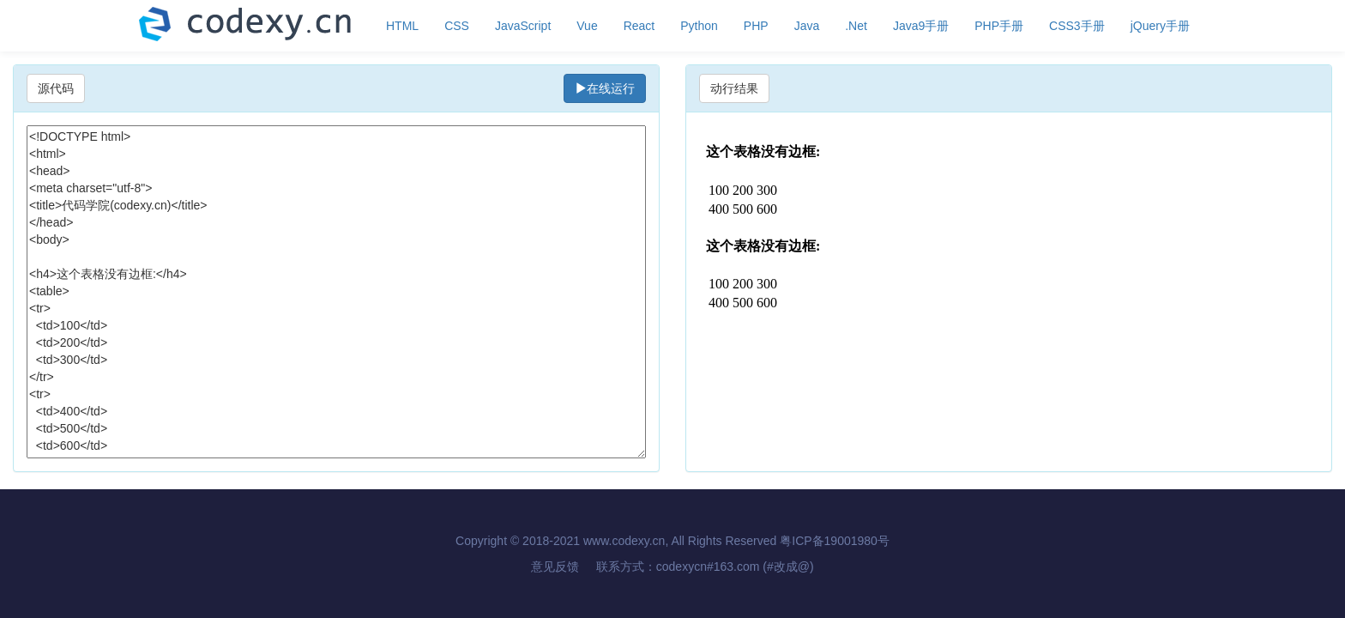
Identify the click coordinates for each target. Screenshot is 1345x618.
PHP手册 (998, 26)
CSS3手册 (1077, 26)
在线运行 (605, 88)
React (639, 26)
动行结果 (734, 88)
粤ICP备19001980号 (835, 541)
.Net (856, 26)
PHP (756, 26)
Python (699, 26)
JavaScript (523, 26)
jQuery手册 (1160, 26)
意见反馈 (555, 566)
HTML (402, 26)
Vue (586, 26)
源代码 (56, 88)
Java (807, 26)
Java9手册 (921, 26)
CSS (456, 26)
